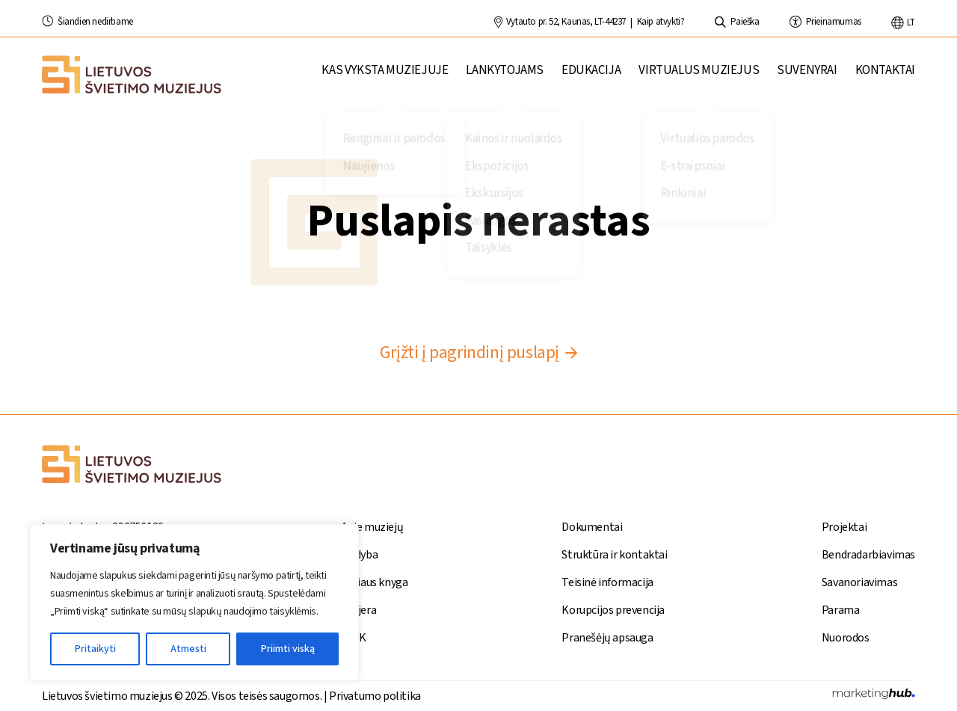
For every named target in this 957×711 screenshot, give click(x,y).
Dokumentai (591, 527)
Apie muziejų (372, 527)
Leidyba (359, 555)
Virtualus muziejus (698, 76)
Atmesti (188, 648)
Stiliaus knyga (374, 582)
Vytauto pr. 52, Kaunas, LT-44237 (560, 21)
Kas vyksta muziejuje (384, 76)
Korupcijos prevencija (613, 610)
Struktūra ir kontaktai (614, 555)
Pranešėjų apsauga (607, 638)
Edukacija (591, 76)
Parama (841, 610)
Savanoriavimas (859, 582)
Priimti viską (288, 648)
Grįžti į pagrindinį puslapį (478, 352)
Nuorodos (846, 638)
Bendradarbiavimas (868, 555)
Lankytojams (505, 76)
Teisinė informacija (607, 582)
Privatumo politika (375, 696)
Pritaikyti (95, 648)
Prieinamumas (825, 21)
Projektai (844, 527)
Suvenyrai (807, 76)
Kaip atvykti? (661, 21)
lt (903, 22)
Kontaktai (885, 76)
